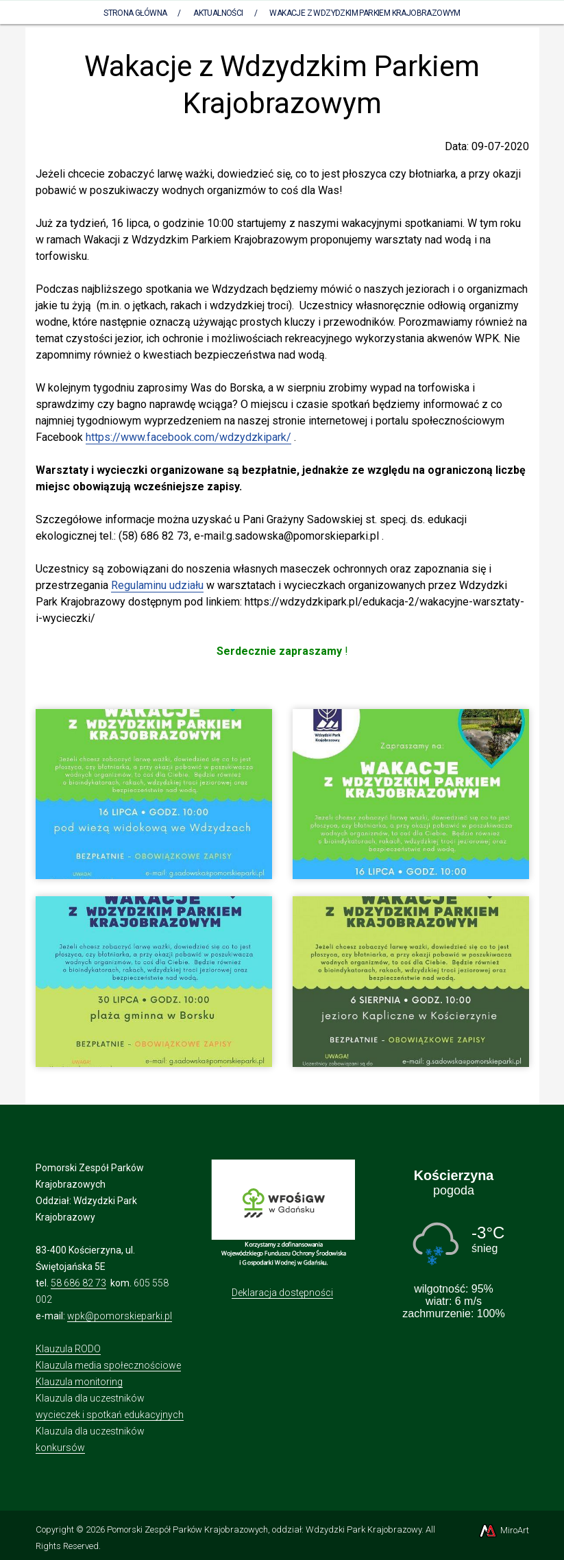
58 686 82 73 (78, 1282)
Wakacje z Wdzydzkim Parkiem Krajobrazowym (364, 13)
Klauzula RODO (68, 1348)
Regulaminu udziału (157, 585)
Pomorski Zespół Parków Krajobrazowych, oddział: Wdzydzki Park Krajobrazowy (264, 1529)
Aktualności (218, 13)
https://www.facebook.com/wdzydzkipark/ (188, 437)
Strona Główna (135, 13)
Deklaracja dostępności (282, 1292)
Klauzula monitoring (79, 1381)
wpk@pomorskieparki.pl (119, 1315)
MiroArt (503, 1530)
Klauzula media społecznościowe (108, 1365)
